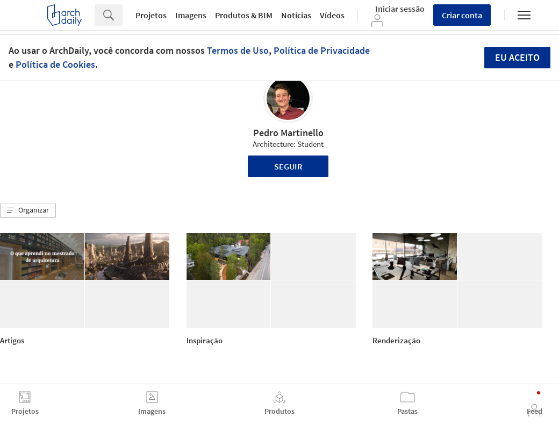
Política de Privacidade (322, 50)
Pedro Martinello (288, 132)
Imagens (190, 15)
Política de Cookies (55, 64)
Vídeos (332, 15)
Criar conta (462, 15)
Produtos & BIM (244, 15)
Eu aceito (517, 57)
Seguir (288, 166)
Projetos (151, 15)
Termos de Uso (238, 50)
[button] (28, 210)
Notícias (296, 15)
